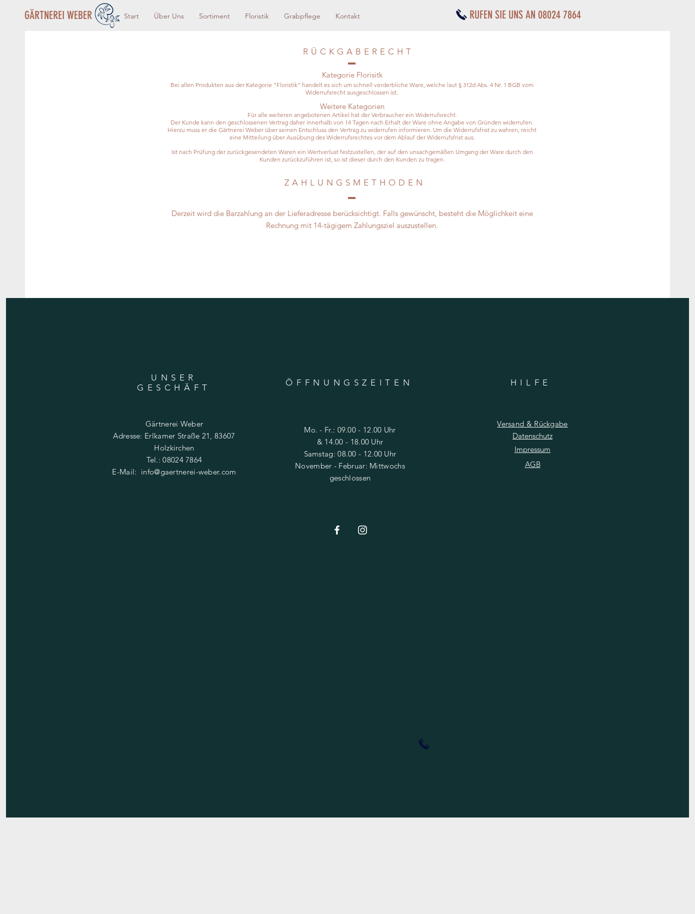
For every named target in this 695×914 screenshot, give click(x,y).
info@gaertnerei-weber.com (188, 471)
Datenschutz (532, 435)
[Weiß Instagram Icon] (362, 530)
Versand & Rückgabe (532, 423)
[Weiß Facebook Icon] (337, 530)
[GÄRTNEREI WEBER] (61, 15)
